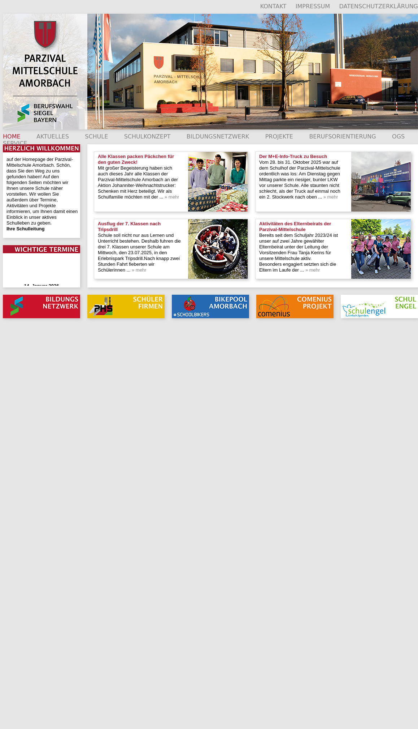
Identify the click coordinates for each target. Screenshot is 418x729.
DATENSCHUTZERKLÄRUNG (378, 6)
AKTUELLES (52, 136)
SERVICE (15, 143)
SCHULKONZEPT (147, 136)
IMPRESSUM (313, 6)
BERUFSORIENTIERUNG (342, 136)
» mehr (171, 197)
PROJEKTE (279, 136)
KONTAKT (273, 6)
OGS (398, 136)
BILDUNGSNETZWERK (218, 136)
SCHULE (96, 136)
